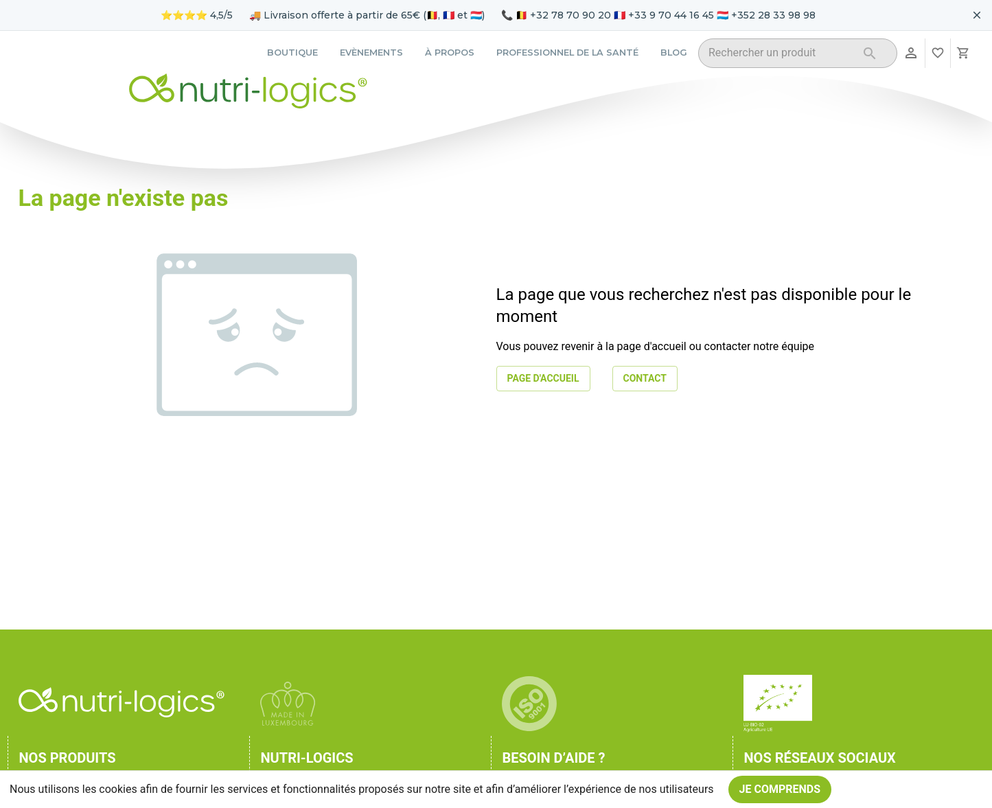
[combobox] (780, 55)
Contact (645, 379)
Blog (673, 52)
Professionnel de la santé (567, 52)
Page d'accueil (543, 379)
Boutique (292, 52)
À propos (449, 52)
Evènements (371, 52)
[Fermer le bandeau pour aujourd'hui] (977, 15)
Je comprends (780, 789)
